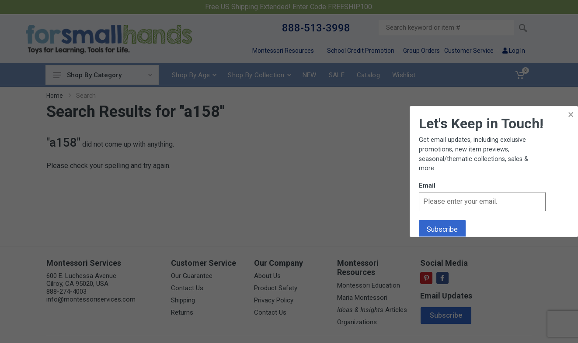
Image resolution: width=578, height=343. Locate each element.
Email (427, 185)
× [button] (571, 114)
